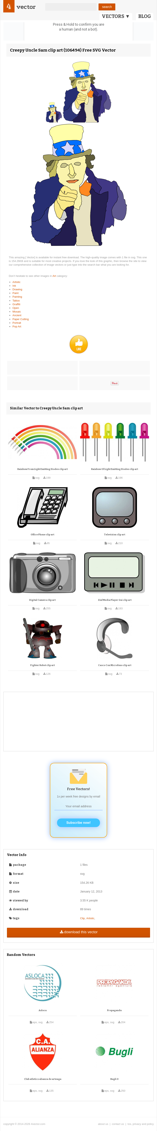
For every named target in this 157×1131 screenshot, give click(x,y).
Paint (15, 293)
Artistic (16, 282)
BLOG (144, 16)
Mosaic (16, 311)
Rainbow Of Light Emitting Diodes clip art (114, 469)
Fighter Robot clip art (42, 665)
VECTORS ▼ (116, 16)
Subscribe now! (78, 822)
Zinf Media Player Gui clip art (114, 600)
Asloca (43, 1010)
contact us (118, 1123)
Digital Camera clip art (42, 600)
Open (15, 307)
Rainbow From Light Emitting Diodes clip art (42, 469)
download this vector (78, 932)
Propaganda (114, 1010)
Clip (82, 918)
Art (55, 275)
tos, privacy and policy (141, 1123)
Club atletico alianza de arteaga (42, 1079)
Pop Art (16, 326)
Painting (17, 296)
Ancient (16, 315)
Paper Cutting (20, 319)
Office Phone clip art (42, 534)
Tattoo (16, 300)
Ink (14, 285)
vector (26, 6)
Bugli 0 (114, 1079)
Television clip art (114, 534)
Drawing (17, 289)
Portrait (16, 322)
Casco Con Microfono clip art (114, 665)
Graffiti (16, 304)
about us (103, 1123)
